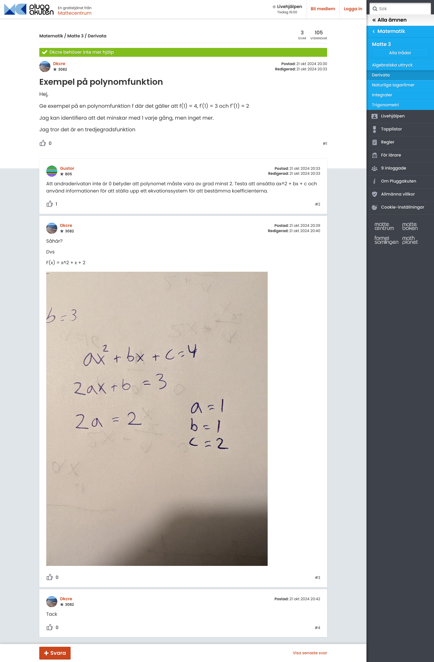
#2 (317, 204)
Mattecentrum (75, 13)
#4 (317, 627)
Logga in (353, 9)
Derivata (97, 36)
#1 (325, 143)
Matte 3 (75, 36)
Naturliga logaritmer (393, 85)
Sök (375, 9)
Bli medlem (323, 9)
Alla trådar (400, 53)
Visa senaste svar (310, 652)
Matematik (51, 36)
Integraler (382, 95)
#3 (317, 577)
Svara (58, 653)
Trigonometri (385, 105)
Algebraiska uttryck (392, 65)
